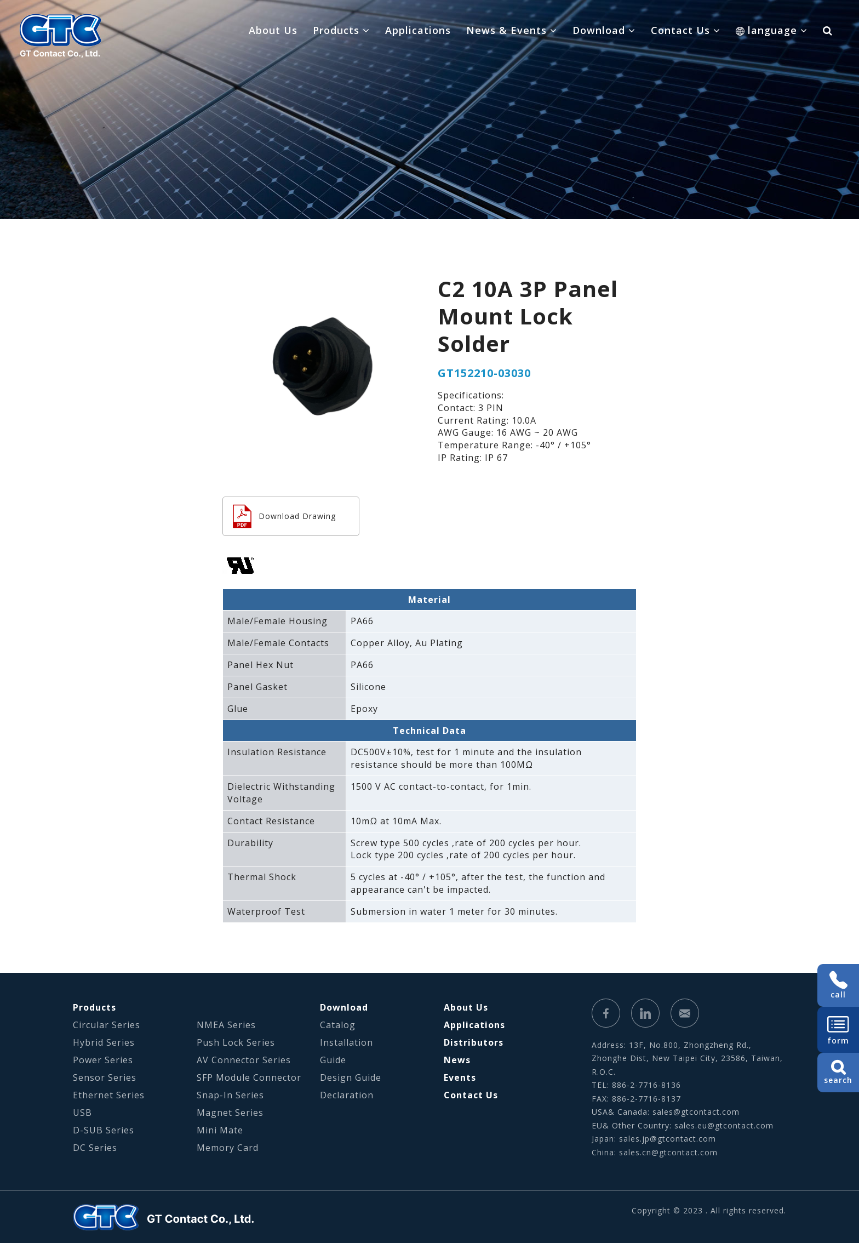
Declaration (347, 1095)
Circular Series (106, 1025)
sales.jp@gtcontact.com (667, 1138)
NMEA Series (226, 1025)
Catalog (338, 1025)
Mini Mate (220, 1130)
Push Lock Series (236, 1042)
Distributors (473, 1042)
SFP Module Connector (249, 1077)
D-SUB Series (103, 1130)
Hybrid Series (104, 1042)
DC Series (95, 1148)
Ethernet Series (109, 1095)
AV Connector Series (244, 1060)
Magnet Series (230, 1113)
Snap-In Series (230, 1095)
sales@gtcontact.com (696, 1112)
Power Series (103, 1060)
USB (82, 1113)
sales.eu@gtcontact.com (724, 1125)
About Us (273, 30)
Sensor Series (104, 1077)
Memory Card (228, 1148)
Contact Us (471, 1095)
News (457, 1060)
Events (460, 1077)
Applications (418, 30)
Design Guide (350, 1077)
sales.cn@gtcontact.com (668, 1152)
